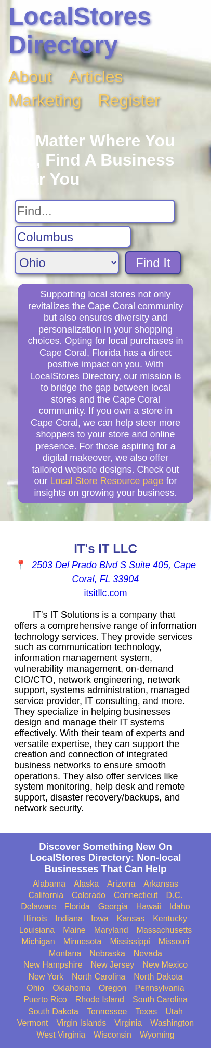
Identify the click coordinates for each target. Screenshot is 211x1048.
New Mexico (165, 964)
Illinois (35, 918)
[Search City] (73, 237)
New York (45, 976)
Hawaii (148, 906)
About (30, 76)
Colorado (89, 895)
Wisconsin (112, 1034)
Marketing (45, 100)
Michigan (38, 941)
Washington (172, 1022)
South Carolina (160, 999)
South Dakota (53, 1011)
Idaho (179, 906)
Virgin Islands (81, 1022)
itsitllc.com (105, 593)
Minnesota (82, 941)
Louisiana (37, 930)
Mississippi (130, 941)
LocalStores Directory (79, 31)
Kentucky (170, 918)
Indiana (69, 918)
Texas (146, 1011)
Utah (174, 1011)
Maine (74, 930)
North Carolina (98, 976)
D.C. (174, 895)
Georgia (113, 906)
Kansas (130, 918)
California (45, 895)
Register (129, 100)
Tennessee (107, 1011)
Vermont (32, 1022)
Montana (65, 953)
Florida (77, 906)
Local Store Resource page (106, 481)
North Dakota (158, 976)
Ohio (35, 988)
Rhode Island (99, 999)
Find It (153, 263)
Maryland (111, 930)
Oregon (112, 988)
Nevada (148, 953)
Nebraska (107, 953)
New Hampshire (53, 964)
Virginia (128, 1022)
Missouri (174, 941)
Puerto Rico (45, 999)
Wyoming (157, 1034)
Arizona (121, 883)
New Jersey (113, 964)
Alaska (86, 883)
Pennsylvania (159, 988)
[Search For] (95, 211)
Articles (96, 76)
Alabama (49, 883)
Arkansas (160, 883)
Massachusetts (164, 930)
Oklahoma (71, 988)
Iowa (100, 918)
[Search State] (67, 262)
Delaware (38, 906)
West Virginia (60, 1034)
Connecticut (136, 895)
